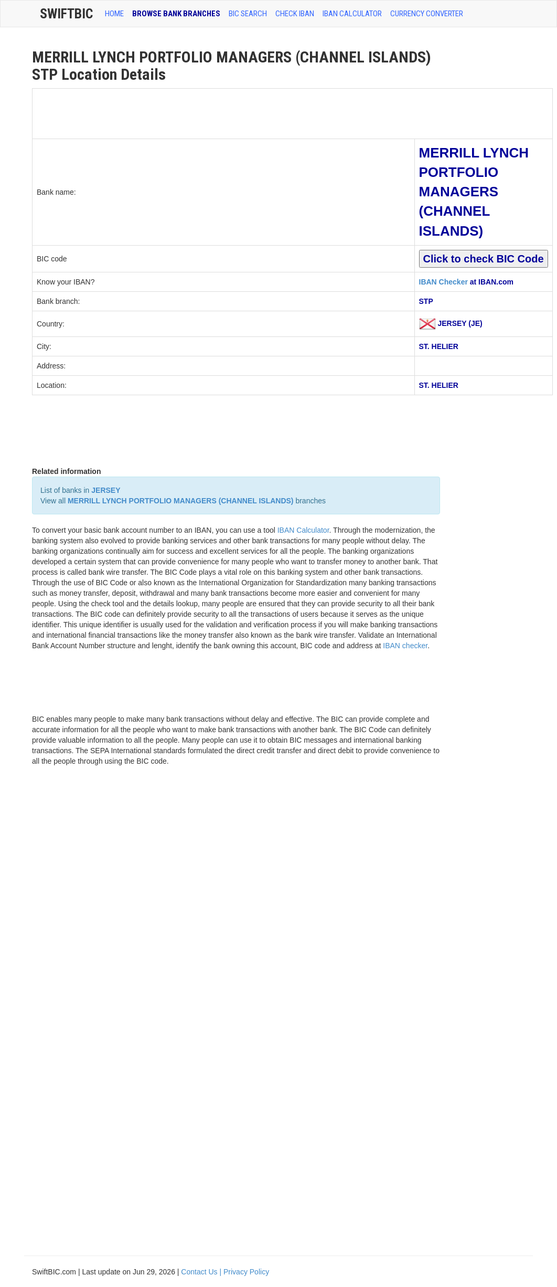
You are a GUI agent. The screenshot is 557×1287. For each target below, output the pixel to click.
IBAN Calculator (352, 13)
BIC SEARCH (248, 13)
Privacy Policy (246, 1272)
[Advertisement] (223, 112)
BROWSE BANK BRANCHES (176, 13)
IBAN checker (405, 645)
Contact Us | (202, 1272)
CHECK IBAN (294, 13)
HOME (114, 13)
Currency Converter (426, 13)
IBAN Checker (443, 282)
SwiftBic (66, 14)
